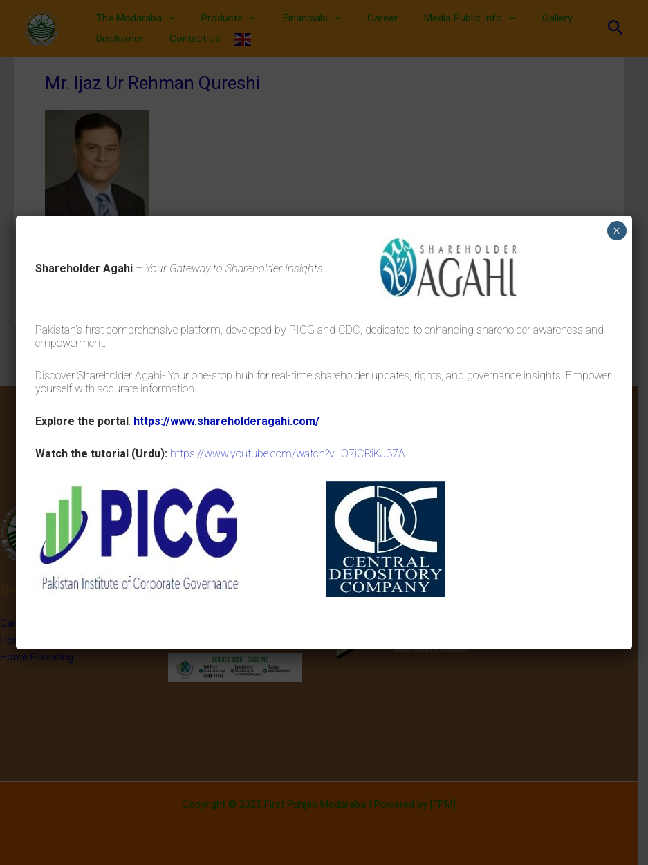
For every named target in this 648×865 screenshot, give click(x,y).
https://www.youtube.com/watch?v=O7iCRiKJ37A (287, 453)
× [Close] (616, 230)
